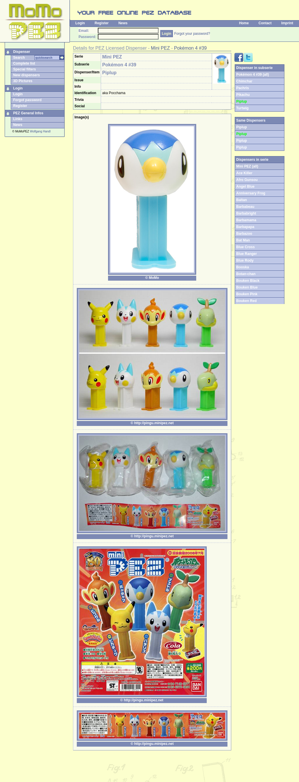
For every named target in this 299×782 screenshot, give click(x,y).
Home (244, 23)
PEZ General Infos (28, 113)
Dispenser (21, 52)
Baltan (241, 200)
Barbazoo (244, 234)
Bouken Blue (247, 287)
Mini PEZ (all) (247, 166)
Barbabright (246, 213)
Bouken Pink (247, 294)
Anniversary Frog (250, 193)
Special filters (24, 69)
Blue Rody (244, 260)
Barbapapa (245, 227)
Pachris (242, 88)
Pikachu (243, 95)
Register (102, 23)
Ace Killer (244, 173)
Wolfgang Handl (40, 131)
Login (80, 23)
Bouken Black (247, 281)
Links (17, 119)
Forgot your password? (192, 34)
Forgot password (27, 100)
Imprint (287, 23)
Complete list (24, 63)
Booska (242, 267)
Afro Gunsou (247, 180)
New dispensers (26, 75)
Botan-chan (245, 274)
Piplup (241, 141)
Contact (265, 23)
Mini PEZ (160, 48)
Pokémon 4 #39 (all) (252, 74)
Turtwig (242, 108)
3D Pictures (22, 81)
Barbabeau (245, 207)
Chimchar (244, 81)
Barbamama (246, 220)
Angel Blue (245, 186)
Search (19, 58)
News (122, 23)
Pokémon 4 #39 (190, 48)
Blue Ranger (246, 254)
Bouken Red (246, 301)
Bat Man (243, 240)
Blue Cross (245, 247)
